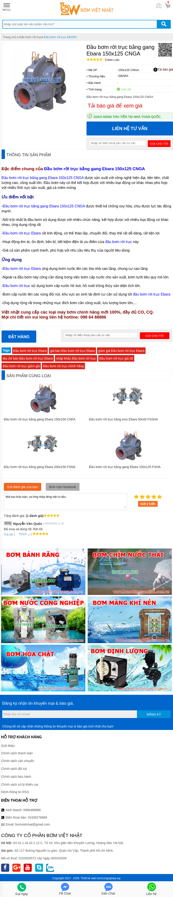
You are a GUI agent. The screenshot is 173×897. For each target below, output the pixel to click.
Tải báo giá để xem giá (115, 106)
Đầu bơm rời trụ (15, 286)
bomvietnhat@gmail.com (32, 824)
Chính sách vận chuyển (17, 761)
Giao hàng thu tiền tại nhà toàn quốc (127, 117)
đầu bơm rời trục (118, 242)
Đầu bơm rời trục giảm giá (21, 366)
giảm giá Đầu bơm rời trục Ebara (121, 351)
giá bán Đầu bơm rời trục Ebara (72, 351)
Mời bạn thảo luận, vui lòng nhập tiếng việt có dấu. (65, 501)
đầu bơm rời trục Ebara (151, 294)
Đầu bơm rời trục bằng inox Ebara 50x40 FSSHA (123, 419)
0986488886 (32, 810)
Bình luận (112, 60)
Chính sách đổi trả (14, 769)
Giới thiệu (8, 746)
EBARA (123, 76)
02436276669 (37, 817)
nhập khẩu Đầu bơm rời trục (76, 358)
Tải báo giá (163, 70)
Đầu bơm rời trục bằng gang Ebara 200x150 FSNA (39, 467)
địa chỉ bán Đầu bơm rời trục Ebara (28, 358)
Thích (21, 534)
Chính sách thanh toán (17, 753)
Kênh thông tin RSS (15, 792)
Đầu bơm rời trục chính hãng (63, 366)
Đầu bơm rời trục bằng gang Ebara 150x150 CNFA (39, 419)
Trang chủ (9, 37)
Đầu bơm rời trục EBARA (60, 37)
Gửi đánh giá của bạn (22, 487)
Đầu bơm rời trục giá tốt (116, 358)
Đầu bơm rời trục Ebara (22, 233)
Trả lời (8, 534)
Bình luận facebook (62, 487)
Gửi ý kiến (148, 504)
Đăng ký (154, 714)
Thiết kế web (88, 878)
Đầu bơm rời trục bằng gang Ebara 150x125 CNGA (95, 168)
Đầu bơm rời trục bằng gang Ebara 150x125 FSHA (125, 467)
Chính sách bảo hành (16, 776)
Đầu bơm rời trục (30, 37)
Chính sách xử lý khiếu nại (19, 784)
